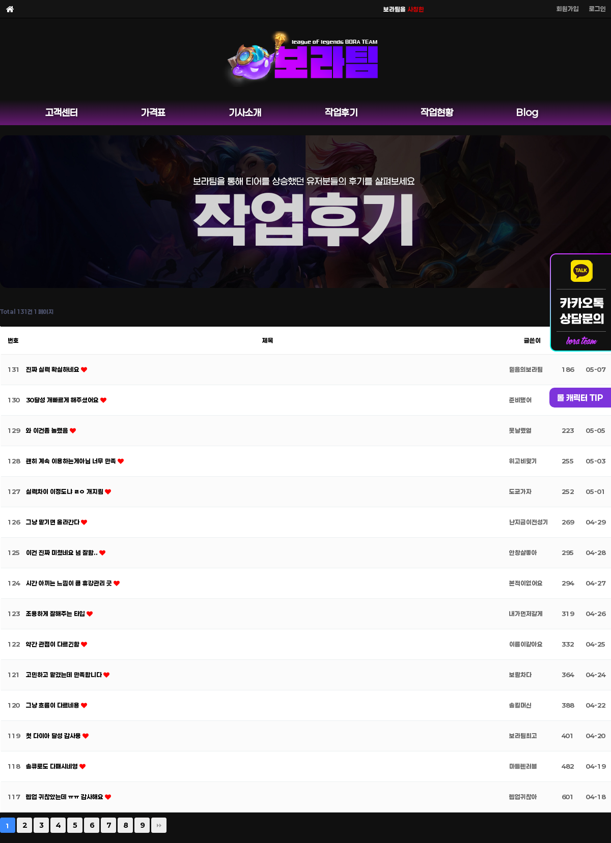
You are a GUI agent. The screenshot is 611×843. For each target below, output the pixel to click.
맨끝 (158, 825)
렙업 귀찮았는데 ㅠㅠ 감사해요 (65, 796)
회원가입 (568, 8)
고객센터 (61, 112)
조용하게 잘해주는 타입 (56, 613)
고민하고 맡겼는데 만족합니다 (64, 674)
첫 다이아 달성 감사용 (54, 735)
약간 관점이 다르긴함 (53, 644)
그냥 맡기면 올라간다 (53, 522)
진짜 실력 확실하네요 (53, 369)
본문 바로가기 (0, 0)
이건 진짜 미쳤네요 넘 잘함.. (62, 552)
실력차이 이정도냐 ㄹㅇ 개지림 (65, 491)
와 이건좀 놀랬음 (48, 430)
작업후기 (341, 112)
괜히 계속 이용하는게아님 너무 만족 (72, 460)
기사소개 (245, 112)
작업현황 (437, 112)
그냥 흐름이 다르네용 (53, 705)
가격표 (153, 112)
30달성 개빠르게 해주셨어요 (63, 399)
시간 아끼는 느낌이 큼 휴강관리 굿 (70, 583)
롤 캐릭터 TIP (580, 397)
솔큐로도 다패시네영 (52, 766)
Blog (527, 112)
